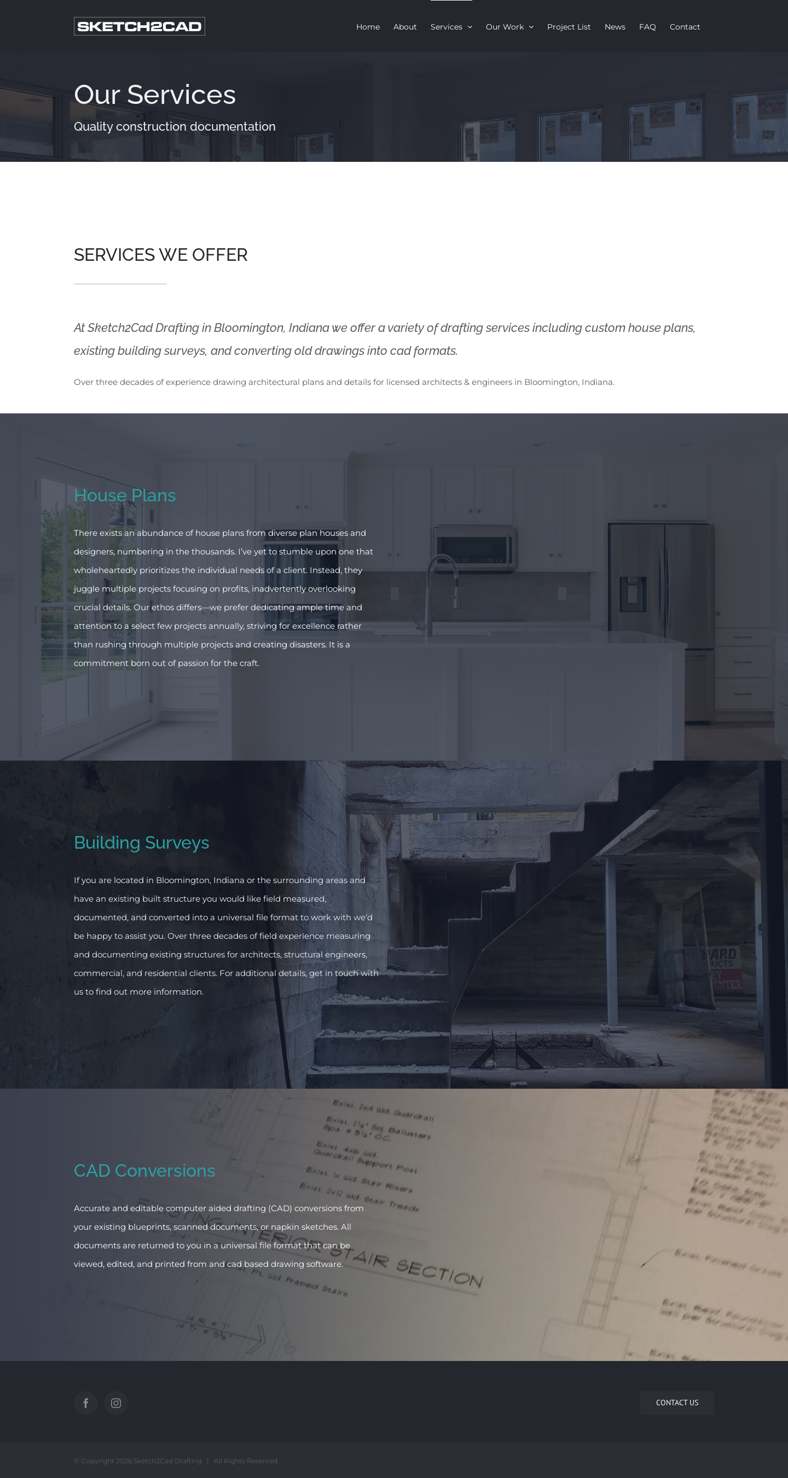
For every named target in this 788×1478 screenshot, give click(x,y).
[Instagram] (116, 1403)
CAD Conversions (145, 1170)
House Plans (125, 495)
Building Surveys (142, 842)
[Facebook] (86, 1403)
